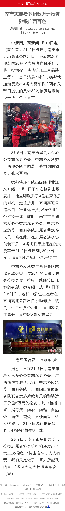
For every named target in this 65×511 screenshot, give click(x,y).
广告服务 (40, 485)
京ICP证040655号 (41, 503)
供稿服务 (52, 485)
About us (15, 485)
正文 (44, 3)
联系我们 (27, 485)
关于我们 (4, 485)
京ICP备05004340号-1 (37, 507)
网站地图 (37, 489)
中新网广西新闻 (29, 3)
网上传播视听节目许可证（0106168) (18, 503)
